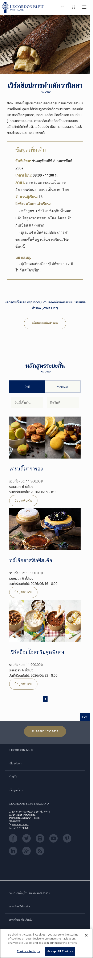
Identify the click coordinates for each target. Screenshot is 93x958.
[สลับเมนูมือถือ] (84, 7)
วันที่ (27, 386)
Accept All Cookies (60, 951)
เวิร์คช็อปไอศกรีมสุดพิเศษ (36, 653)
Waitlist (62, 386)
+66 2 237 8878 (20, 828)
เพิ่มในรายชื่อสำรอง (45, 323)
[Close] (86, 935)
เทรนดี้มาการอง (26, 469)
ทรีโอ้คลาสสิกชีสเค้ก (30, 561)
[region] (46, 943)
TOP (85, 716)
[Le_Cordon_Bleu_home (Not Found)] (23, 7)
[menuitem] (62, 7)
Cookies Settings (28, 951)
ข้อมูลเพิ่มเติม (23, 500)
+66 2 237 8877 (20, 824)
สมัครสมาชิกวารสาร (45, 731)
